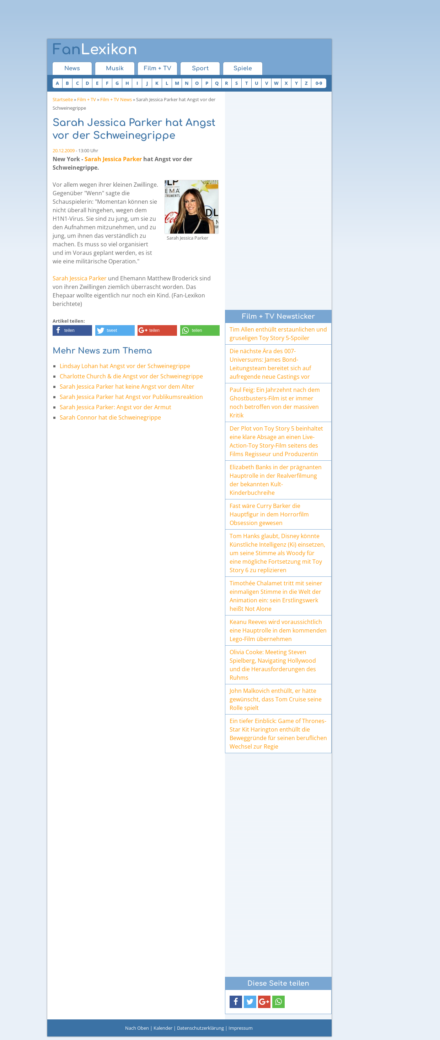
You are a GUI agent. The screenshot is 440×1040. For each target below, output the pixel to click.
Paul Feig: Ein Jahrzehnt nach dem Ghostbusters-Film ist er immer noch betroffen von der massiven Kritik (275, 402)
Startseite (63, 99)
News (72, 68)
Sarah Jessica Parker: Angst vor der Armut (115, 407)
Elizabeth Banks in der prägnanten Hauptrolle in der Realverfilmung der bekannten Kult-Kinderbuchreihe (276, 480)
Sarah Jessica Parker (113, 159)
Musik (115, 68)
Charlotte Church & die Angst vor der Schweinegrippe (131, 376)
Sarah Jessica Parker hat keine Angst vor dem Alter (127, 386)
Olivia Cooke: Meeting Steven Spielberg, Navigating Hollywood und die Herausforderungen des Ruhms (273, 665)
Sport (200, 68)
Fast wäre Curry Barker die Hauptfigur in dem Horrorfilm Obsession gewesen (269, 514)
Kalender (163, 1028)
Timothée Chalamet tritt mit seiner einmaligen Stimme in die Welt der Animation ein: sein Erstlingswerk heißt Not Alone (276, 596)
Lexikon (95, 50)
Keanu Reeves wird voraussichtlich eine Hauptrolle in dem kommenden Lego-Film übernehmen (278, 630)
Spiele (243, 68)
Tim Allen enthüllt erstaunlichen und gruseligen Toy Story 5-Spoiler (278, 333)
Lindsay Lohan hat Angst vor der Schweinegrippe (125, 366)
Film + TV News (116, 99)
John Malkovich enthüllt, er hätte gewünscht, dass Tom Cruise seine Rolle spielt (276, 699)
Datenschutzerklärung (200, 1028)
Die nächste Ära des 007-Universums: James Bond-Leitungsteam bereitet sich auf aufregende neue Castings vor (270, 364)
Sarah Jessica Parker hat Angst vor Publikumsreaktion (131, 397)
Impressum (241, 1028)
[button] (72, 330)
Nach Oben (137, 1028)
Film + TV (157, 68)
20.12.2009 (64, 150)
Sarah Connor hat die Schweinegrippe (110, 417)
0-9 (319, 83)
